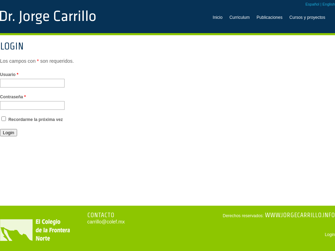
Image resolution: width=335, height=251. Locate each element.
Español (312, 4)
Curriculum (239, 17)
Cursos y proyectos (307, 17)
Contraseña (13, 96)
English (328, 4)
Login (330, 234)
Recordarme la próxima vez (35, 119)
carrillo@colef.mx (106, 222)
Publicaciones (269, 17)
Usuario (9, 74)
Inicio (218, 17)
